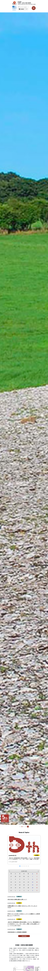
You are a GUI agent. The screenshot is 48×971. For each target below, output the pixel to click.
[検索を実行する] (19, 7)
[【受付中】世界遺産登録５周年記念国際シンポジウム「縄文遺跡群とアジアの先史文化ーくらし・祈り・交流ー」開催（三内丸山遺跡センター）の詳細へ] (24, 849)
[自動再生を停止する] (28, 826)
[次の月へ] (38, 871)
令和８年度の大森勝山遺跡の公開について (17, 899)
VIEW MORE (24, 936)
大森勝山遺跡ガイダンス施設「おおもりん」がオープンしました (22, 906)
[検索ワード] (24, 7)
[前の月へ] (10, 871)
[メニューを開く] (34, 8)
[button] (20, 826)
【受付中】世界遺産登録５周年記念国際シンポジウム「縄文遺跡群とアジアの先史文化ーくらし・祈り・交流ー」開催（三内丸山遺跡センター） (23, 923)
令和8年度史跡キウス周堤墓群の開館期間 (17, 932)
